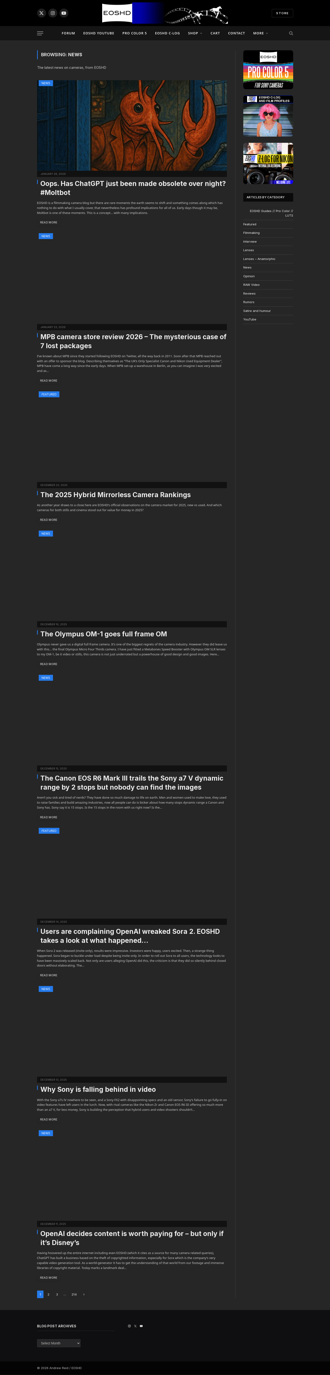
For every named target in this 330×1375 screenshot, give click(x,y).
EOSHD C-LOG (167, 33)
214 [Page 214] (74, 1295)
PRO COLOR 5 (134, 33)
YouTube (249, 319)
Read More (49, 222)
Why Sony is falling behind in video (98, 1090)
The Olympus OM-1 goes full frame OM (103, 634)
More (258, 33)
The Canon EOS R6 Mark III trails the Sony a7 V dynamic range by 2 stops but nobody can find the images (131, 783)
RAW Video (251, 285)
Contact (236, 33)
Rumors (248, 302)
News (46, 83)
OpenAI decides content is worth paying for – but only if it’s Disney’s (132, 1238)
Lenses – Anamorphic (259, 259)
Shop (193, 33)
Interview (250, 241)
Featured (49, 394)
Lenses (248, 250)
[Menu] (40, 33)
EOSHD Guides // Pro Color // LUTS (271, 213)
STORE (282, 13)
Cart (215, 33)
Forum (68, 33)
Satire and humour (257, 311)
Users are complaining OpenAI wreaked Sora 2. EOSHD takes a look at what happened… (130, 936)
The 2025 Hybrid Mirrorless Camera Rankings (115, 495)
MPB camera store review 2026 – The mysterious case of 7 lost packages (133, 341)
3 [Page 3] (57, 1295)
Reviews (249, 293)
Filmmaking (251, 233)
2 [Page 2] (48, 1295)
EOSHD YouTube (98, 33)
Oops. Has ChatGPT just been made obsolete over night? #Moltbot (133, 188)
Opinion (249, 276)
